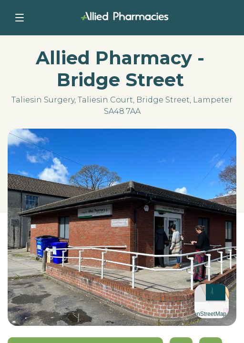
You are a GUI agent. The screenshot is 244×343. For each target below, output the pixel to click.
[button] (212, 291)
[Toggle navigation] (19, 18)
